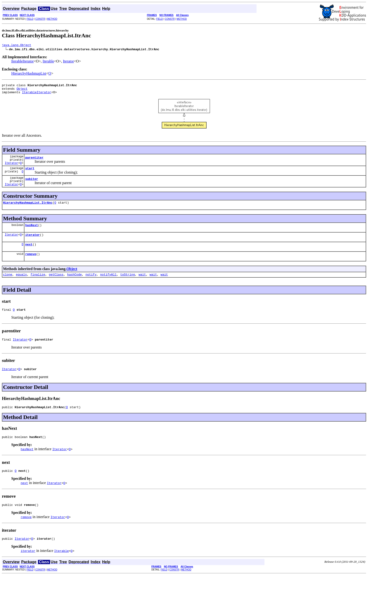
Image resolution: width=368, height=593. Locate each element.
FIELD (30, 19)
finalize (38, 286)
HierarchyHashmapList (28, 74)
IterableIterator (22, 62)
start (29, 174)
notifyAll (108, 286)
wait (142, 286)
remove (30, 265)
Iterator (68, 62)
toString (127, 286)
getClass (56, 286)
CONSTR (40, 19)
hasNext (31, 234)
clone (7, 286)
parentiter (34, 161)
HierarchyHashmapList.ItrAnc (28, 211)
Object (21, 91)
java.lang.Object (16, 45)
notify (90, 286)
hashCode (74, 286)
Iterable (48, 62)
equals (21, 286)
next (28, 255)
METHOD (52, 19)
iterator (32, 244)
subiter (31, 186)
